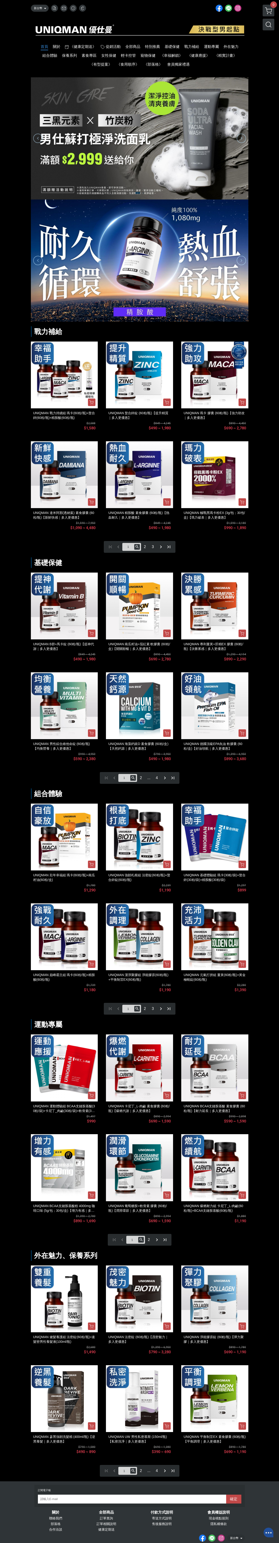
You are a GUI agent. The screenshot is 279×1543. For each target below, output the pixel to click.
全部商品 (106, 1512)
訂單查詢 (106, 1518)
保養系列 (83, 1255)
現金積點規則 (218, 1518)
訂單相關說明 (106, 1523)
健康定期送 (106, 1529)
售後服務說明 (162, 1523)
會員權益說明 (218, 1512)
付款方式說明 (162, 1512)
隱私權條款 (218, 1523)
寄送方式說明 (162, 1518)
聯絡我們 (55, 1518)
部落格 (56, 1523)
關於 (55, 1512)
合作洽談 (55, 1529)
